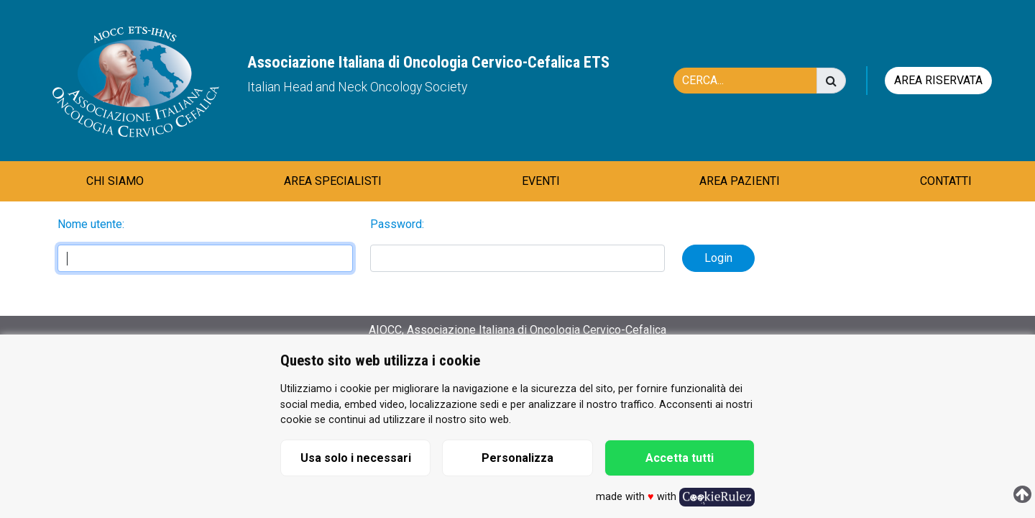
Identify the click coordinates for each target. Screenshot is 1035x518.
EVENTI (541, 181)
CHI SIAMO (115, 181)
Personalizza (517, 458)
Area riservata (938, 80)
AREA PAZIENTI (739, 181)
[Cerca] (752, 81)
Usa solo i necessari (355, 458)
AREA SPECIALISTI (333, 181)
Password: (397, 224)
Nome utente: (91, 224)
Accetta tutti (679, 458)
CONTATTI (946, 181)
